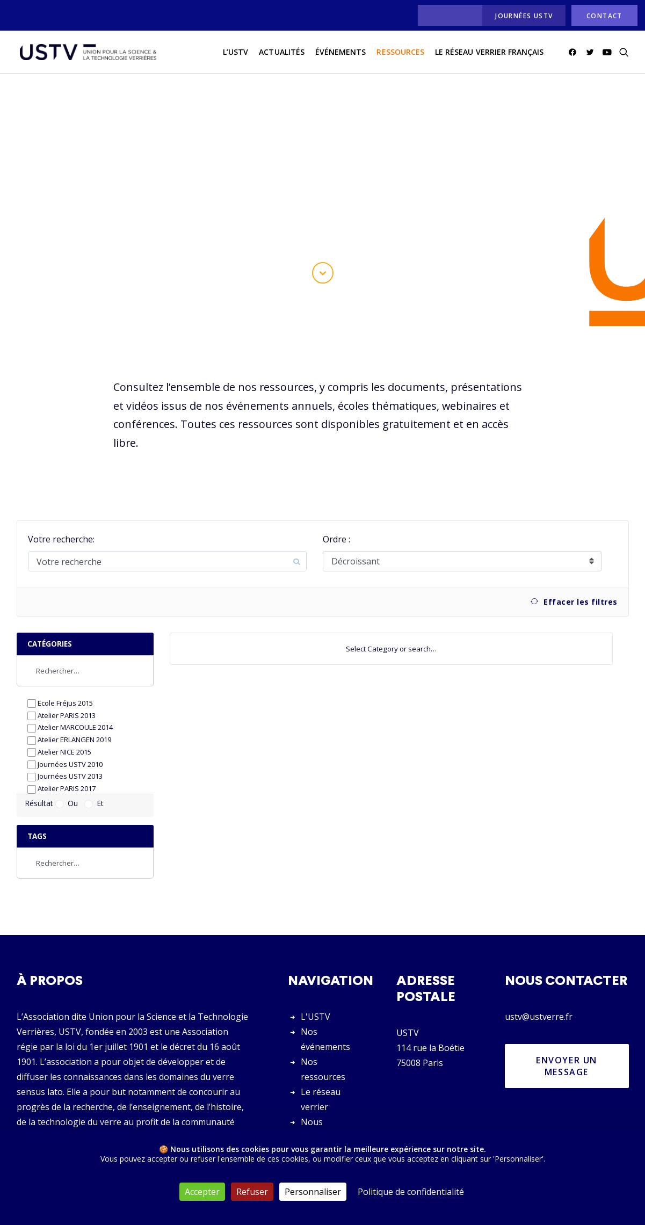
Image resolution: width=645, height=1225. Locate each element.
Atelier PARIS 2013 (61, 688)
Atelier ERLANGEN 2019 (69, 712)
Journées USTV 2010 (65, 737)
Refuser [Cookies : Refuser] (252, 1192)
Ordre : (336, 512)
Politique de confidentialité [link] (411, 1192)
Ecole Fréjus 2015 (60, 676)
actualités (282, 53)
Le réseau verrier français (489, 53)
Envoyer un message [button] (568, 1038)
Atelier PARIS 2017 (61, 761)
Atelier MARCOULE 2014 (70, 700)
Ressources (400, 53)
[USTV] (87, 53)
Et (94, 776)
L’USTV (235, 53)
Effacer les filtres (574, 574)
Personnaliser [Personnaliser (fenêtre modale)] (313, 1192)
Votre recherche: (61, 512)
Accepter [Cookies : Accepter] (202, 1192)
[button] (574, 53)
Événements (340, 53)
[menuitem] (447, 15)
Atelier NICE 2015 (59, 725)
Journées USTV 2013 (65, 749)
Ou (66, 776)
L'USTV (315, 989)
